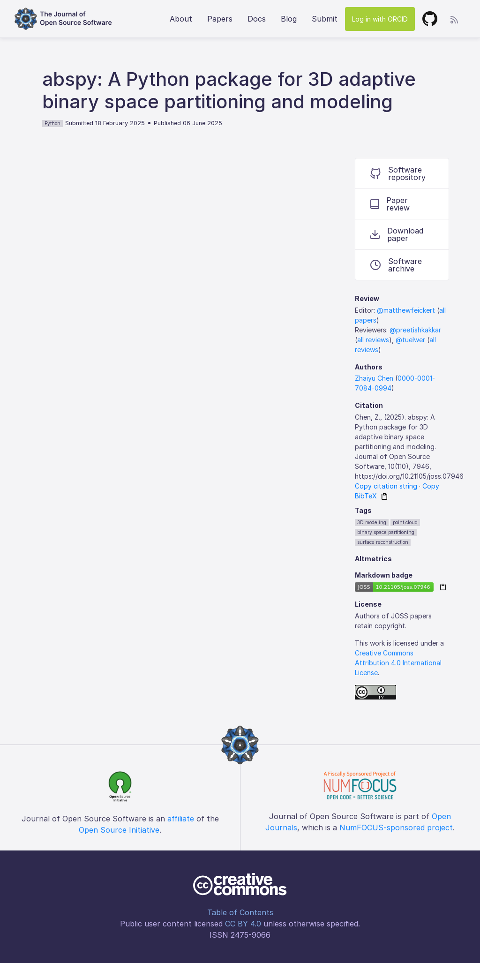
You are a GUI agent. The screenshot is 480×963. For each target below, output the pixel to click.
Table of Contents (240, 912)
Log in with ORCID (380, 19)
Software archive (396, 264)
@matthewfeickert (406, 310)
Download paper (396, 234)
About (181, 18)
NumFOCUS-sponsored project (396, 827)
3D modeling (371, 522)
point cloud (405, 522)
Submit (325, 18)
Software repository (398, 173)
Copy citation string (386, 486)
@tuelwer (410, 340)
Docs (257, 18)
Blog (289, 18)
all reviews (373, 340)
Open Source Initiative (119, 830)
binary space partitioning (385, 532)
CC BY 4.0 (243, 923)
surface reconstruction (382, 542)
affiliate (180, 818)
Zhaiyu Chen (374, 378)
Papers (219, 18)
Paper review (390, 204)
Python (52, 123)
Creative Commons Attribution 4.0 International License (398, 663)
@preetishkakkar (415, 330)
